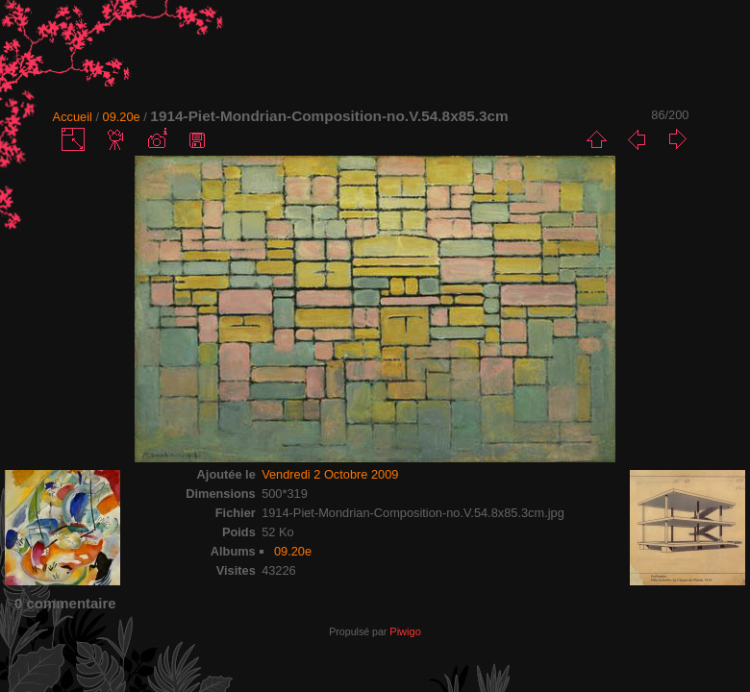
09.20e (121, 117)
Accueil (72, 117)
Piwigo (404, 631)
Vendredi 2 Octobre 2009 (330, 474)
